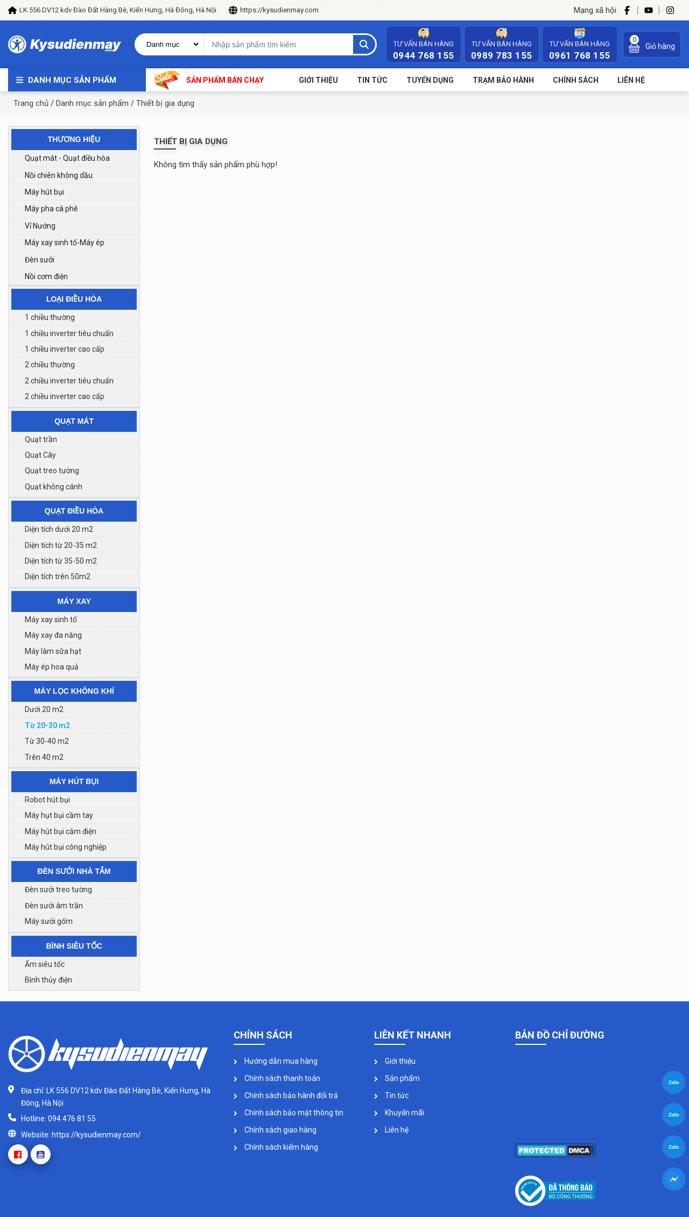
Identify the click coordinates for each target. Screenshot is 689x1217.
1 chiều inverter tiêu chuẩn (69, 333)
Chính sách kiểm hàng (276, 1147)
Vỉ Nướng (40, 226)
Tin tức (372, 80)
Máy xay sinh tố (51, 619)
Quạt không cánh (53, 486)
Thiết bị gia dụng (165, 103)
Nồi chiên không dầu (59, 175)
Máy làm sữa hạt (53, 651)
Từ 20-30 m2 (47, 725)
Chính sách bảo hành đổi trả (286, 1095)
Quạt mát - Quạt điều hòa (67, 158)
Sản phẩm (397, 1078)
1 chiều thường (50, 317)
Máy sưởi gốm (49, 921)
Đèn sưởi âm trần (54, 905)
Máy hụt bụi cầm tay (59, 815)
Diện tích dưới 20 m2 (59, 529)
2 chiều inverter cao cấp (64, 396)
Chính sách (576, 80)
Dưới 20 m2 (44, 709)
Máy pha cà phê (51, 208)
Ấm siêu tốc (45, 964)
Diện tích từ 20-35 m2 (61, 545)
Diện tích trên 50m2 (57, 576)
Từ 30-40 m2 (47, 741)
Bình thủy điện (48, 980)
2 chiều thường (50, 364)
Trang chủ (30, 103)
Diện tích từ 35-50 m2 (61, 561)
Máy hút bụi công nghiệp (66, 847)
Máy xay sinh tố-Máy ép (64, 242)
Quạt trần (41, 439)
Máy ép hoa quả (52, 667)
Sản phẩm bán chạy (209, 80)
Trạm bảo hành (503, 80)
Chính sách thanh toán (277, 1078)
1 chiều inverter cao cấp (64, 349)
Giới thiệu (318, 80)
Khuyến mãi (399, 1112)
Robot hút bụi (47, 799)
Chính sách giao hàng (275, 1130)
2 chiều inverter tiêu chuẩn (69, 380)
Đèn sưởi (39, 259)
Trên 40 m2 (44, 757)
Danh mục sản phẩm (72, 80)
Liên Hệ (631, 80)
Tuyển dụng (430, 80)
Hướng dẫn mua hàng (276, 1061)
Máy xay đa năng (53, 635)
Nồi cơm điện (46, 276)
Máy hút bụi (44, 192)
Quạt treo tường (52, 470)
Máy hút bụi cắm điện (60, 831)
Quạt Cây (40, 455)
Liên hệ (391, 1130)
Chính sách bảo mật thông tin (288, 1112)
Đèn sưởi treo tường (58, 889)
